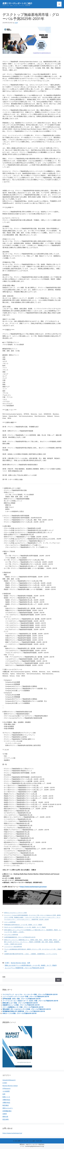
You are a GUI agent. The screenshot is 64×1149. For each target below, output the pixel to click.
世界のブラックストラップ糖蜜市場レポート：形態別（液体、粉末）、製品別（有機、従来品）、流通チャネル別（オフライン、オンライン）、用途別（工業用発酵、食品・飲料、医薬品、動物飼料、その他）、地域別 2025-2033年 (32, 942)
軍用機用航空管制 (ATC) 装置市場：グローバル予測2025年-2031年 (23, 1011)
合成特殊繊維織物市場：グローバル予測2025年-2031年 (19, 937)
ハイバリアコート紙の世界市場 (13, 946)
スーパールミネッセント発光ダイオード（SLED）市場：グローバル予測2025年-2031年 (30, 1001)
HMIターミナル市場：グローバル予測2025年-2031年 (19, 1013)
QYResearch (6, 1088)
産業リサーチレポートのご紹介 (17, 3)
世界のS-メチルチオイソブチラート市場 (15, 912)
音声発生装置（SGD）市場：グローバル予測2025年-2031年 (21, 999)
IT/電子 (7, 963)
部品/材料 (5, 1119)
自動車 (4, 1114)
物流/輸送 (5, 1105)
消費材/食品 (6, 1100)
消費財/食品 (6, 1102)
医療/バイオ (6, 1097)
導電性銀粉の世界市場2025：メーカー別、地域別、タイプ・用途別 (23, 924)
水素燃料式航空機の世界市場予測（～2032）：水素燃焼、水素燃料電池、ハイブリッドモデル (30, 954)
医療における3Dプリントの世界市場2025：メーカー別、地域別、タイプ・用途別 (31, 965)
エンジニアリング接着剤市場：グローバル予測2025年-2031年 (24, 968)
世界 (28, 963)
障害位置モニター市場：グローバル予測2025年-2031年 (20, 1003)
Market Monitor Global (18, 963)
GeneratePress (46, 1141)
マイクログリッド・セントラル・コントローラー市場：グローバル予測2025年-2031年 (30, 994)
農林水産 (5, 1117)
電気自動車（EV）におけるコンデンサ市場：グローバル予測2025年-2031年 (26, 1009)
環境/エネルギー (7, 1108)
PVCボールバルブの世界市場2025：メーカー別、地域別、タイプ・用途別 (25, 927)
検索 (3, 977)
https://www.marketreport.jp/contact (33, 887)
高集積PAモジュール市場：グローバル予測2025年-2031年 (21, 1005)
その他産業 (6, 1091)
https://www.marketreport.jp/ (12, 1133)
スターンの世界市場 (9, 922)
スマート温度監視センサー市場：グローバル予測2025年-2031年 (22, 1007)
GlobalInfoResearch (9, 1080)
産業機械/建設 (7, 1111)
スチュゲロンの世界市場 (11, 934)
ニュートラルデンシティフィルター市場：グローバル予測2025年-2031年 (25, 996)
